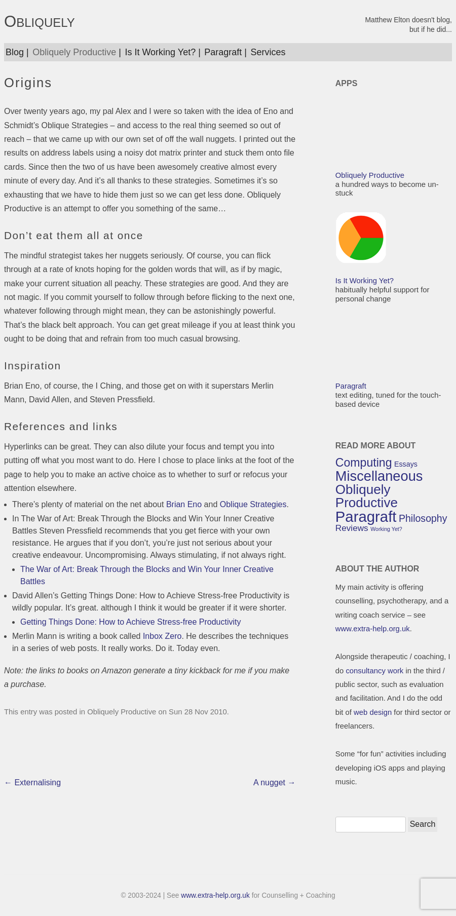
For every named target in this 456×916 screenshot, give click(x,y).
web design (373, 712)
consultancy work (374, 671)
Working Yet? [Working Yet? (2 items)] (386, 529)
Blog (15, 52)
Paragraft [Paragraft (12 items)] (366, 516)
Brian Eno (184, 504)
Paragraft (223, 52)
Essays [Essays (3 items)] (405, 464)
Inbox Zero (162, 636)
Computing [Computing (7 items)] (363, 462)
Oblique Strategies (253, 504)
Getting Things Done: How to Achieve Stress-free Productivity (130, 622)
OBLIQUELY (39, 22)
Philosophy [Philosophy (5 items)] (423, 518)
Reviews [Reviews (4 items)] (351, 528)
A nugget (274, 782)
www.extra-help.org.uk (372, 629)
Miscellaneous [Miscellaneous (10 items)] (379, 476)
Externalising (32, 782)
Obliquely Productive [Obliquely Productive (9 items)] (366, 496)
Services (268, 52)
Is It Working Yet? (160, 52)
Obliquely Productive (74, 52)
